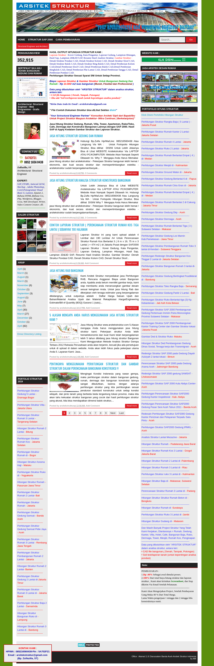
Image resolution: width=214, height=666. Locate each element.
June (19, 301)
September (23, 293)
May (19, 305)
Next (112, 413)
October (21, 289)
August (21, 277)
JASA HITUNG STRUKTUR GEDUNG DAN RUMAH (76, 136)
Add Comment (92, 263)
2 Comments (91, 173)
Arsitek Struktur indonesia (184, 656)
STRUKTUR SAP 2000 (40, 39)
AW (194, 659)
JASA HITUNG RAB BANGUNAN (66, 270)
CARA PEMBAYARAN (68, 39)
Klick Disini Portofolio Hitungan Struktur (162, 115)
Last (121, 413)
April (19, 268)
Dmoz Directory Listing (29, 334)
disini (113, 110)
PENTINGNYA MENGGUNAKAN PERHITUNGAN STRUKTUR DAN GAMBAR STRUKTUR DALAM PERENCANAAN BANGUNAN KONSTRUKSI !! (94, 366)
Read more (132, 173)
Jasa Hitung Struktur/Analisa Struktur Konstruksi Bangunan (90, 180)
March (20, 273)
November (22, 285)
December (22, 317)
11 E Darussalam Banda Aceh (158, 656)
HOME (21, 39)
